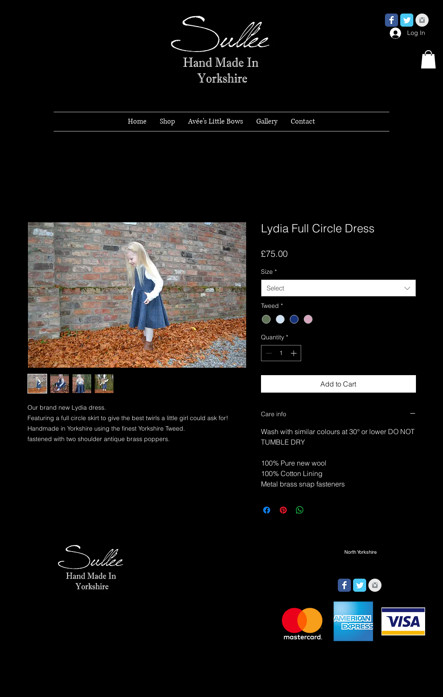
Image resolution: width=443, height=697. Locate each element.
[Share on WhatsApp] (300, 510)
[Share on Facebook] (266, 510)
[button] (428, 59)
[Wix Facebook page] (391, 20)
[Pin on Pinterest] (283, 510)
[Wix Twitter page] (406, 20)
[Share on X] (316, 510)
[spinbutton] (281, 353)
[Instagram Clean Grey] (422, 20)
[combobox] (338, 288)
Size (269, 272)
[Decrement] (267, 353)
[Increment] (294, 353)
